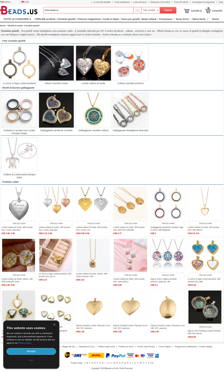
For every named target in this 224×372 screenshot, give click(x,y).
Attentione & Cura (86, 346)
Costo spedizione (122, 2)
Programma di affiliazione (186, 346)
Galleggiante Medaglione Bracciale (130, 130)
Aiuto (221, 2)
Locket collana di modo (93, 83)
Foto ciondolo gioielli (14, 41)
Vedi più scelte (19, 223)
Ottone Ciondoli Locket (56, 83)
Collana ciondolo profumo (131, 83)
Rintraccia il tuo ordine (160, 2)
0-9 (151, 363)
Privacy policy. (25, 343)
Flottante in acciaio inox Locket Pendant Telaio (19, 132)
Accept (31, 351)
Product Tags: (77, 363)
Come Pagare (165, 346)
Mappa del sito (68, 346)
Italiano (6, 2)
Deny (31, 360)
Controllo (217, 10)
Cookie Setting (205, 346)
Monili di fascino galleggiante (18, 87)
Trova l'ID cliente (181, 2)
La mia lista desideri (102, 2)
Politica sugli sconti (106, 346)
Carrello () (196, 10)
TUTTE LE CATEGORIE (17, 19)
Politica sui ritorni (126, 346)
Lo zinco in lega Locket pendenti (19, 83)
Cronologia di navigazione (203, 2)
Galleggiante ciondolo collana (93, 130)
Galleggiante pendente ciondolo (56, 130)
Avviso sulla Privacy (146, 346)
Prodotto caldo (10, 182)
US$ (25, 2)
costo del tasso (140, 2)
